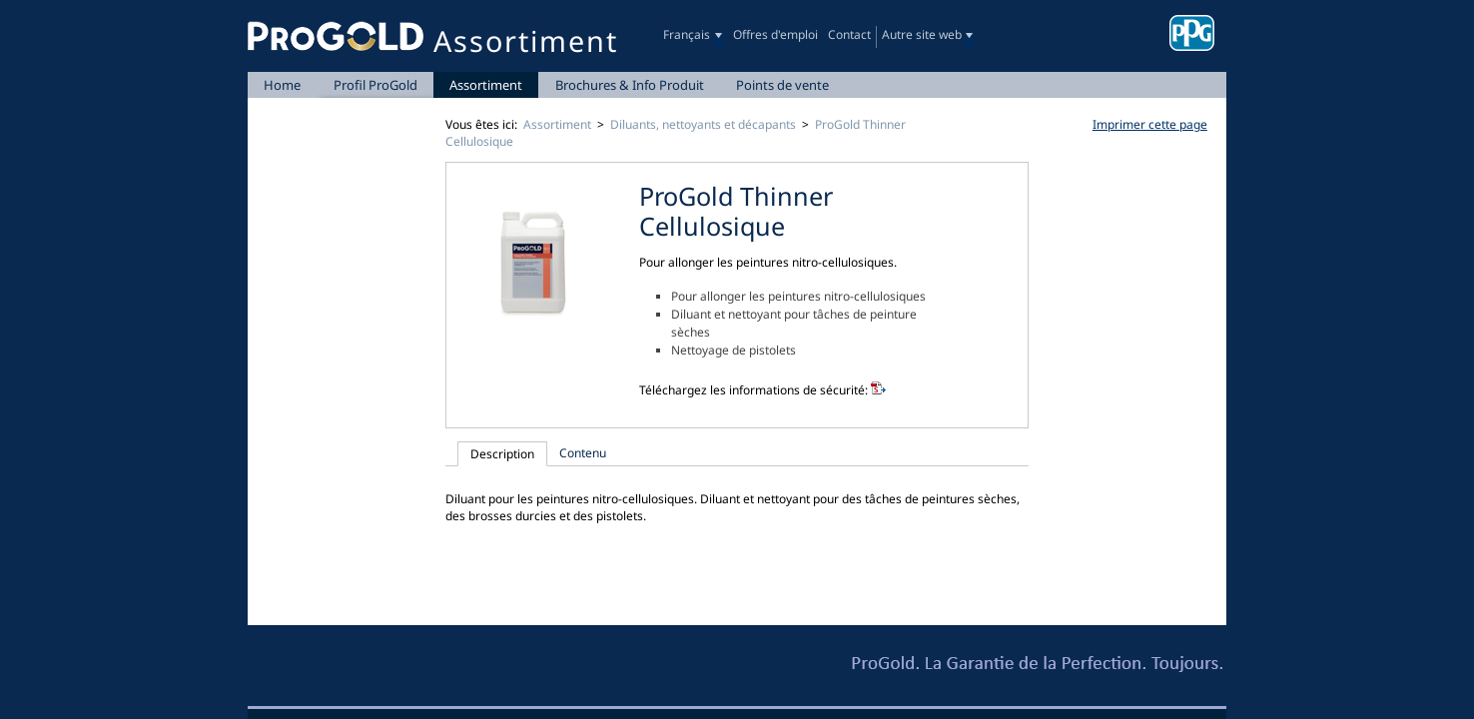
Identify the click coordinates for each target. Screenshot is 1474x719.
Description (502, 453)
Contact (849, 34)
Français (686, 34)
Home (282, 85)
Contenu (582, 452)
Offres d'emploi (775, 34)
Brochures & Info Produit (629, 85)
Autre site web (922, 34)
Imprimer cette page (1150, 124)
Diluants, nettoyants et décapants (703, 124)
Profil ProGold (375, 85)
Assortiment (485, 85)
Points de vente (782, 85)
